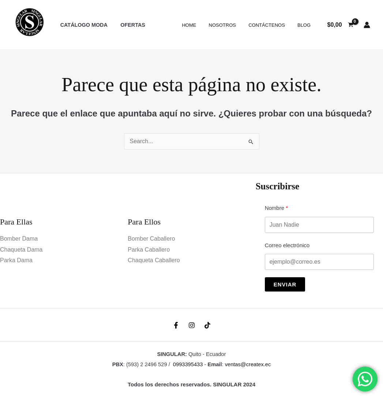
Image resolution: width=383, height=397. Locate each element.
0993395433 (188, 364)
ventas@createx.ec (248, 364)
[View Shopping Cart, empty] (340, 25)
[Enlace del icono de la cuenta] (367, 25)
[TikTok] (207, 325)
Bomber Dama (19, 238)
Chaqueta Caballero (154, 260)
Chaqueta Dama (21, 249)
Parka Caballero (149, 249)
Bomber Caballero (151, 238)
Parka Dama (16, 260)
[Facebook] (176, 325)
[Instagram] (191, 325)
